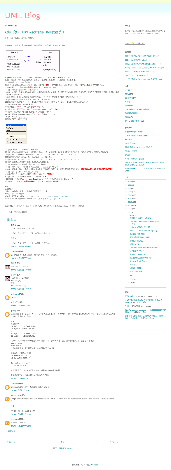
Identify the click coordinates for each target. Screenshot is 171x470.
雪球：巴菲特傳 (131, 151)
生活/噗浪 (129, 98)
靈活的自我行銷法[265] (138, 254)
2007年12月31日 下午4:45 (21, 246)
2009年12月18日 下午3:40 (21, 289)
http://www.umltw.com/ (59, 196)
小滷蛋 (127, 90)
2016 (130, 182)
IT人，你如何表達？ (133, 121)
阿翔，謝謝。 (130, 296)
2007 (130, 212)
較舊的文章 (114, 442)
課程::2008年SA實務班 (134, 132)
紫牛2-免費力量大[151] (138, 261)
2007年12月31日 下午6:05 (21, 258)
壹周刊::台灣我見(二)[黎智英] (141, 218)
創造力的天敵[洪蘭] (137, 234)
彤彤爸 (13, 263)
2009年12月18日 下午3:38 (21, 270)
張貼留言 (11, 431)
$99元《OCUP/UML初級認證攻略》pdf (140, 72)
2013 (130, 192)
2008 (130, 209)
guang (13, 311)
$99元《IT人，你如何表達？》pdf (138, 75)
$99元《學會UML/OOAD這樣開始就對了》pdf (143, 64)
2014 (130, 188)
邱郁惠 (127, 102)
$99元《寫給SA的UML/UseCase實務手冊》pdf (143, 79)
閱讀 (127, 117)
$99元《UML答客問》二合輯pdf (137, 60)
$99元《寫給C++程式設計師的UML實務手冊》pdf (144, 68)
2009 (130, 205)
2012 (130, 195)
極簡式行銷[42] (135, 268)
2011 (130, 199)
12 (131, 215)
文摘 (127, 94)
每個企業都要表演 (137, 241)
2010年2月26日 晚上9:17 (20, 379)
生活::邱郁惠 (130, 143)
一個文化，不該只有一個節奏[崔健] (143, 231)
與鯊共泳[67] (134, 244)
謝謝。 (127, 306)
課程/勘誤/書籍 (131, 113)
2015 (130, 185)
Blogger (95, 465)
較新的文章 (11, 442)
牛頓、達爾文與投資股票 (134, 159)
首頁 (62, 442)
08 (131, 283)
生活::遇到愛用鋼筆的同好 (140, 237)
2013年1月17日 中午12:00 (21, 414)
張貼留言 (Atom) (65, 448)
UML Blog (22, 15)
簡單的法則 (134, 265)
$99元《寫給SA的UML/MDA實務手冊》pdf (141, 56)
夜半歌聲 (128, 140)
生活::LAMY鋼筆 (136, 271)
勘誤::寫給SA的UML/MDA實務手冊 (138, 147)
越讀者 (127, 155)
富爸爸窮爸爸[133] (137, 251)
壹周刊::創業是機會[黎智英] (140, 258)
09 (131, 279)
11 (131, 276)
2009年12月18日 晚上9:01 (21, 306)
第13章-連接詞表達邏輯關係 (136, 136)
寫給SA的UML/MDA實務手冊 (136, 109)
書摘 (127, 105)
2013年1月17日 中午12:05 (21, 426)
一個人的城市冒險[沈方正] (140, 227)
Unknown (15, 251)
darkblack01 (16, 395)
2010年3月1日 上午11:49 (20, 390)
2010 (130, 202)
